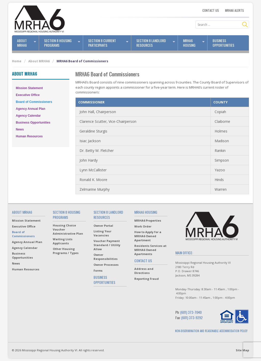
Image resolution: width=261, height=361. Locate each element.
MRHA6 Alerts (234, 10)
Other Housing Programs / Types (66, 251)
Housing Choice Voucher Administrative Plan (68, 229)
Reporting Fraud (146, 279)
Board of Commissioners (34, 102)
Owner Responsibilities (106, 257)
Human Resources (29, 136)
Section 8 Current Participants (109, 43)
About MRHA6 (28, 43)
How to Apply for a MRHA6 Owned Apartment (147, 236)
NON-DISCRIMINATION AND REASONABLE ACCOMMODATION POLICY (211, 331)
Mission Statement (29, 88)
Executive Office (28, 95)
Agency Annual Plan (30, 109)
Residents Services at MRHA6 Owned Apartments (150, 250)
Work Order (142, 226)
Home (16, 61)
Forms (98, 270)
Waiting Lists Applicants (62, 241)
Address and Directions (143, 271)
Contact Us (210, 10)
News (20, 129)
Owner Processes (106, 265)
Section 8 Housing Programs (63, 43)
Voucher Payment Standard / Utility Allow (107, 245)
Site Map (242, 350)
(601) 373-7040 (191, 312)
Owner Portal (103, 225)
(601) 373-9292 (192, 317)
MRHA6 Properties (147, 220)
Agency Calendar (28, 115)
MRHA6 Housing (195, 43)
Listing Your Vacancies (102, 233)
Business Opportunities (223, 43)
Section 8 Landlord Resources (157, 43)
